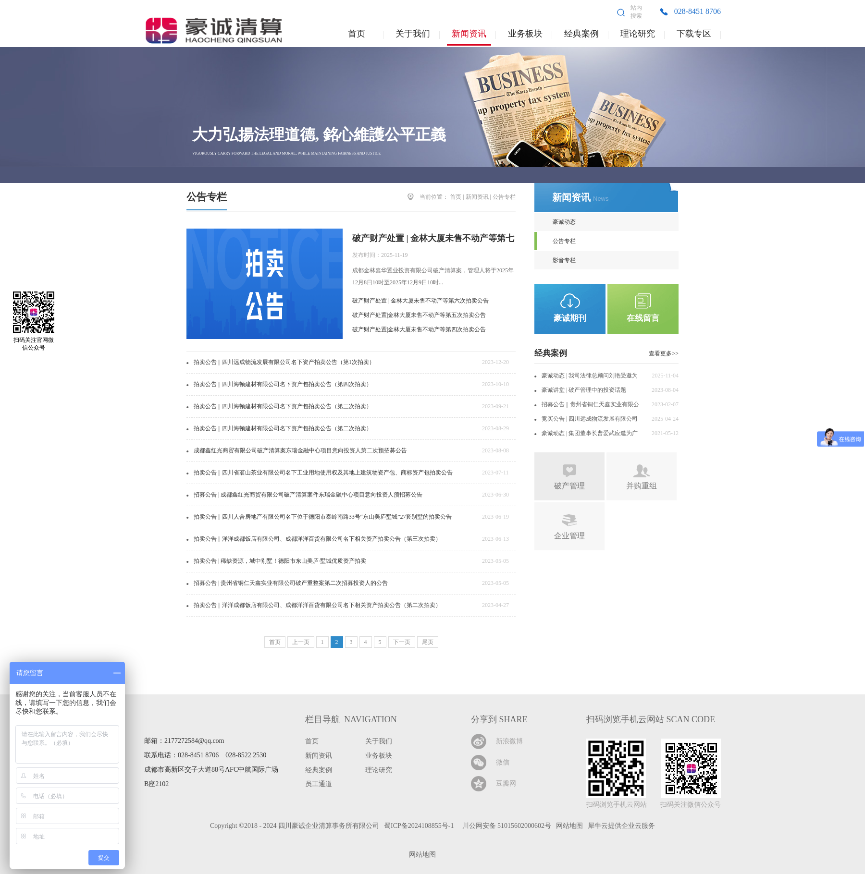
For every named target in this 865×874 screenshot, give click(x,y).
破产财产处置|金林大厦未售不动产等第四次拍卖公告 (419, 329)
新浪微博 (509, 741)
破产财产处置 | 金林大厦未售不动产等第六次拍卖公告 (420, 300)
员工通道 (318, 784)
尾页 (427, 642)
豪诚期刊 (570, 318)
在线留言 (643, 318)
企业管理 (569, 536)
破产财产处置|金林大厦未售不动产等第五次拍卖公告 (419, 315)
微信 (502, 762)
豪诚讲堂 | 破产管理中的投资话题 (584, 390)
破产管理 (569, 486)
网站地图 (421, 854)
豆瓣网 (506, 783)
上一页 (300, 642)
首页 (356, 33)
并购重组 (641, 486)
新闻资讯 (477, 197)
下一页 (401, 642)
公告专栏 (504, 197)
